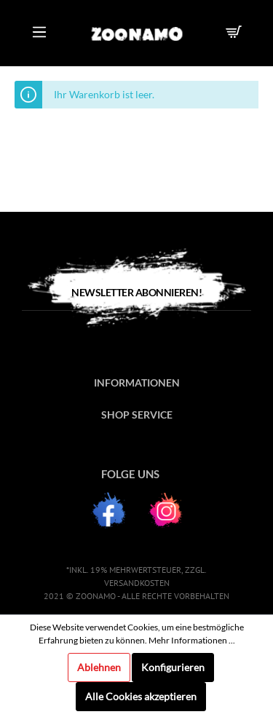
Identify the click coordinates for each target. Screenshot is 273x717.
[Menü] (39, 33)
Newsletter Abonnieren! (136, 292)
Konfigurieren (173, 667)
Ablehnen (99, 667)
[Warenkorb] (236, 33)
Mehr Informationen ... (192, 640)
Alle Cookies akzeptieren (141, 696)
